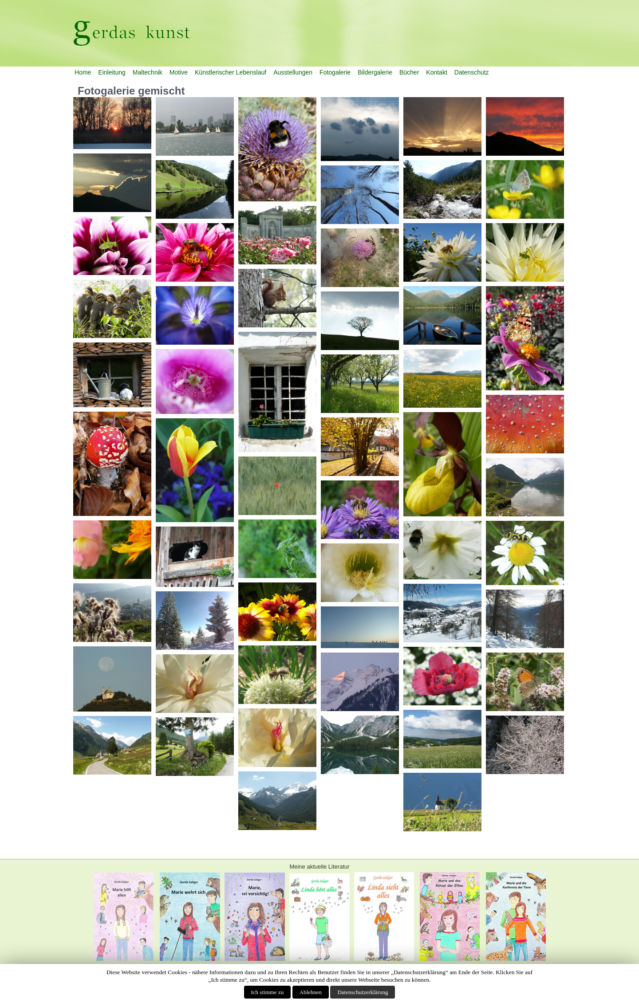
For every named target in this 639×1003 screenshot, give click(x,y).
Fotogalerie (335, 72)
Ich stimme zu (267, 992)
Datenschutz (471, 72)
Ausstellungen (292, 72)
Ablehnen (311, 992)
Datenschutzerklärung (362, 992)
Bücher (409, 72)
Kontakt (436, 72)
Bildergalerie (375, 72)
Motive (179, 72)
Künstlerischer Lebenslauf (230, 72)
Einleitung (112, 72)
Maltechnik (147, 72)
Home (83, 72)
